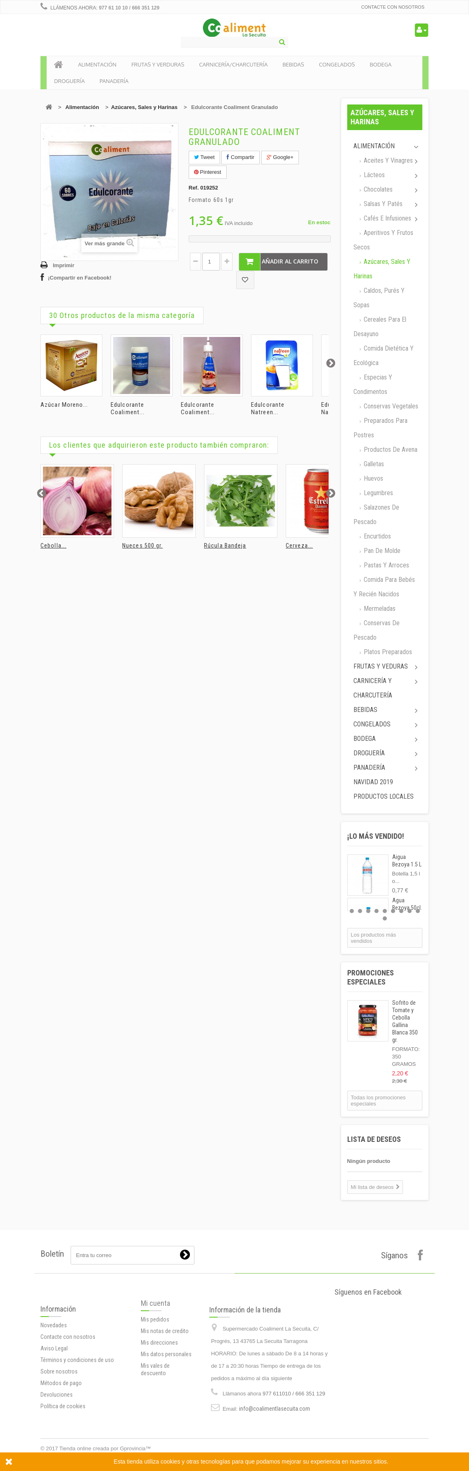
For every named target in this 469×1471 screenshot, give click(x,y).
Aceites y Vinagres (387, 160)
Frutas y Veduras (380, 666)
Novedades (53, 1385)
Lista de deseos (374, 1139)
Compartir (240, 157)
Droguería (369, 753)
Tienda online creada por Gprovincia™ (105, 1448)
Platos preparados (387, 652)
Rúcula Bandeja (225, 545)
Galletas (373, 464)
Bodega (364, 739)
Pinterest (207, 172)
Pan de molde (381, 551)
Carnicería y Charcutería (372, 688)
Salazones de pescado (376, 514)
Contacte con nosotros (392, 7)
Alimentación (82, 107)
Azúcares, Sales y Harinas (144, 107)
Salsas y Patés (382, 204)
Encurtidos (376, 536)
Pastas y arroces (385, 565)
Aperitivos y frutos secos (383, 240)
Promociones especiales (370, 977)
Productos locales (383, 796)
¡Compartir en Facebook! (79, 278)
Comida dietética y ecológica (383, 355)
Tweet (204, 157)
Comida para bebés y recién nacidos (384, 587)
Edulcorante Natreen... (267, 408)
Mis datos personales (166, 1399)
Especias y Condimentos (372, 384)
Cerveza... (299, 545)
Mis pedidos (155, 1365)
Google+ (280, 157)
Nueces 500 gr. (142, 545)
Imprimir (63, 265)
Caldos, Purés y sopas (379, 298)
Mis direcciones (159, 1388)
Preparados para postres (380, 428)
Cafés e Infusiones (386, 218)
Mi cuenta (155, 1348)
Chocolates (377, 189)
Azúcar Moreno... (64, 404)
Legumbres (377, 493)
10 (385, 918)
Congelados (372, 724)
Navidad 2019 (373, 782)
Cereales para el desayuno (379, 327)
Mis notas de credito (165, 1376)
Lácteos (373, 175)
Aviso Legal (54, 1408)
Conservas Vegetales (390, 406)
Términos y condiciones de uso (77, 1419)
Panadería (369, 767)
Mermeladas (379, 608)
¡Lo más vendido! (375, 836)
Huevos (372, 478)
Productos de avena (389, 449)
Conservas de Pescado (376, 630)
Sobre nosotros (59, 1431)
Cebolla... (53, 545)
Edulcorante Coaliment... (127, 408)
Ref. (194, 188)
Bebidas (365, 710)
